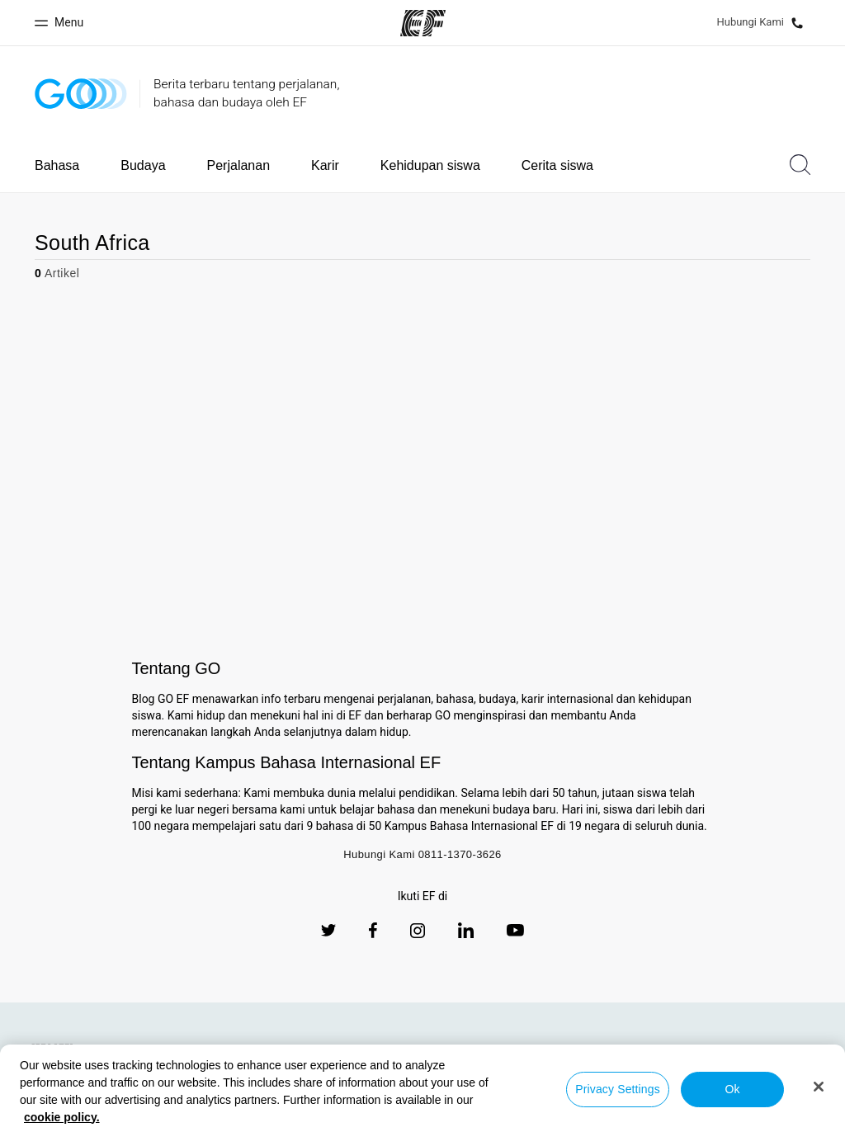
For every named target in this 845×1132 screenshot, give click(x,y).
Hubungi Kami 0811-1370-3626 (422, 854)
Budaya (142, 165)
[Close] (818, 1086)
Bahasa (57, 165)
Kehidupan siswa (430, 165)
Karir (325, 165)
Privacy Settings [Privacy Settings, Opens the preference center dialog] (617, 1089)
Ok (732, 1089)
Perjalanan (239, 165)
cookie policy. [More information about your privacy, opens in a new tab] (62, 1117)
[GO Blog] (81, 93)
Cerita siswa (557, 165)
